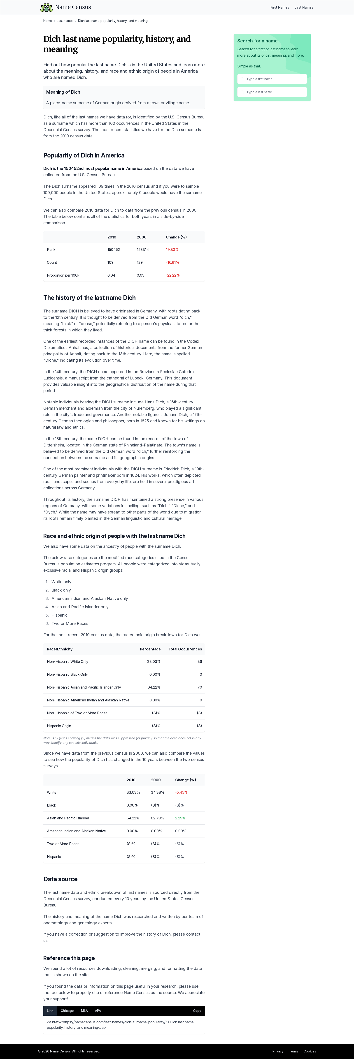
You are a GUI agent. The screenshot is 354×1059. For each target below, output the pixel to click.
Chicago (67, 1011)
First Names (279, 7)
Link (50, 1011)
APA (98, 1011)
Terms (293, 1051)
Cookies (310, 1051)
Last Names (304, 7)
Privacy (278, 1051)
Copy (197, 1011)
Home (47, 21)
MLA (84, 1011)
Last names (65, 21)
